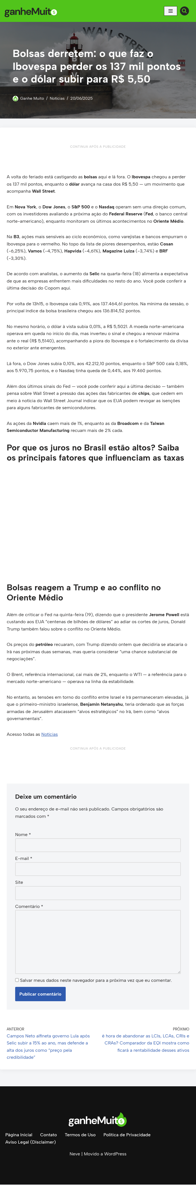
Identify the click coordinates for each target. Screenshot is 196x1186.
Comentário (29, 907)
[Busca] (184, 10)
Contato (48, 1136)
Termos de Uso (80, 1136)
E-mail (23, 859)
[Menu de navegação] (170, 11)
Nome (23, 835)
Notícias (57, 98)
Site (19, 883)
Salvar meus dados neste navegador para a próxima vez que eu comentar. (96, 981)
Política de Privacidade (127, 1136)
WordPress (115, 1155)
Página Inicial (18, 1136)
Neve (75, 1155)
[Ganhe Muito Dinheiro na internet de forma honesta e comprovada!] (32, 11)
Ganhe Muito (32, 98)
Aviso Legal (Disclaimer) (30, 1143)
